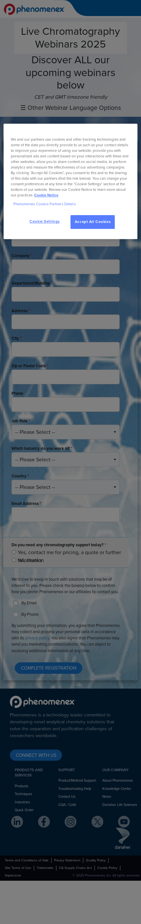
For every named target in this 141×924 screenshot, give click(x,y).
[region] (71, 181)
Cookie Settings (45, 222)
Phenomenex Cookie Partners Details (44, 204)
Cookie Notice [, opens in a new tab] (46, 195)
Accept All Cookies (93, 222)
